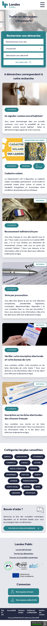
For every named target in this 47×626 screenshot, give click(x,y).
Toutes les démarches (23, 553)
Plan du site (2, 612)
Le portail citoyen (23, 549)
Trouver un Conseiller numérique (23, 557)
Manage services (37, 623)
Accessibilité (11, 610)
